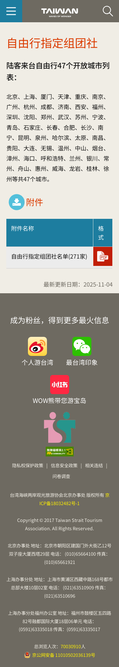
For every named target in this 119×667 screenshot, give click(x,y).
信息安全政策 (64, 465)
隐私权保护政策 (27, 465)
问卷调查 (61, 476)
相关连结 (94, 465)
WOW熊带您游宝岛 (59, 400)
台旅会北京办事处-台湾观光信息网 (60, 12)
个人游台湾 (37, 361)
